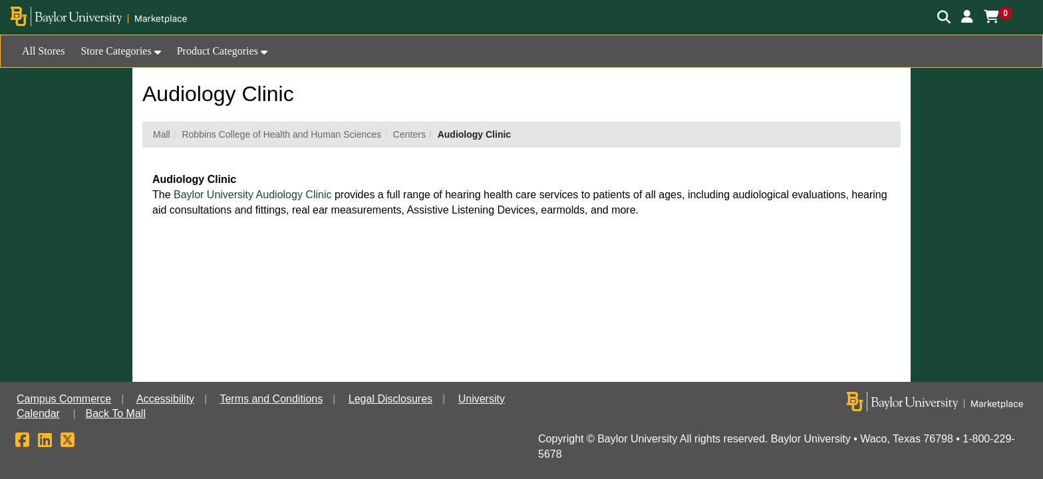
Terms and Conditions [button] (271, 398)
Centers (409, 134)
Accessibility (165, 398)
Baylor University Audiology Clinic (251, 194)
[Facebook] (22, 442)
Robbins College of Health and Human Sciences (281, 134)
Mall (161, 134)
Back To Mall (116, 413)
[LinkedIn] (45, 442)
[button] (967, 16)
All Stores (43, 51)
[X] (67, 442)
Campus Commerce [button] (64, 398)
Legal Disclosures (390, 398)
